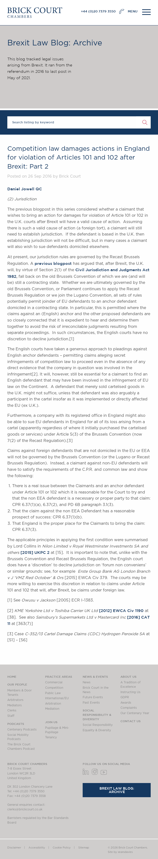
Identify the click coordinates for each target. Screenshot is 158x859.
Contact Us (130, 721)
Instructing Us (130, 692)
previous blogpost (53, 263)
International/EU (57, 698)
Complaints (128, 707)
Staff (10, 715)
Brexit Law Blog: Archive (116, 790)
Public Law (53, 693)
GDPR (124, 697)
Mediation (52, 708)
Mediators (14, 705)
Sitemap (83, 847)
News (86, 682)
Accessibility (37, 847)
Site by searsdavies (120, 852)
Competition (54, 687)
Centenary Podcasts (22, 729)
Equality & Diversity (97, 730)
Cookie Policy (62, 847)
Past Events (91, 702)
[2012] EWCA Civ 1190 (121, 610)
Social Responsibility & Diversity (97, 714)
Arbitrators (15, 699)
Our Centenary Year (134, 713)
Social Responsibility (98, 724)
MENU (133, 11)
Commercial (53, 682)
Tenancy (51, 737)
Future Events (93, 697)
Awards (125, 702)
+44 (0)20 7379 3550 (98, 11)
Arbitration (53, 703)
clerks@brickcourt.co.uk (24, 809)
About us (128, 676)
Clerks (11, 710)
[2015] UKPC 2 (34, 552)
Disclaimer (14, 847)
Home (11, 676)
